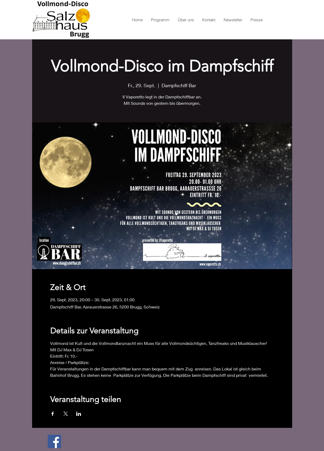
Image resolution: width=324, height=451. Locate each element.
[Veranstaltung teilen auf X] (65, 414)
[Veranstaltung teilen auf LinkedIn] (78, 414)
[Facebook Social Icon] (54, 441)
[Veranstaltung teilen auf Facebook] (52, 414)
